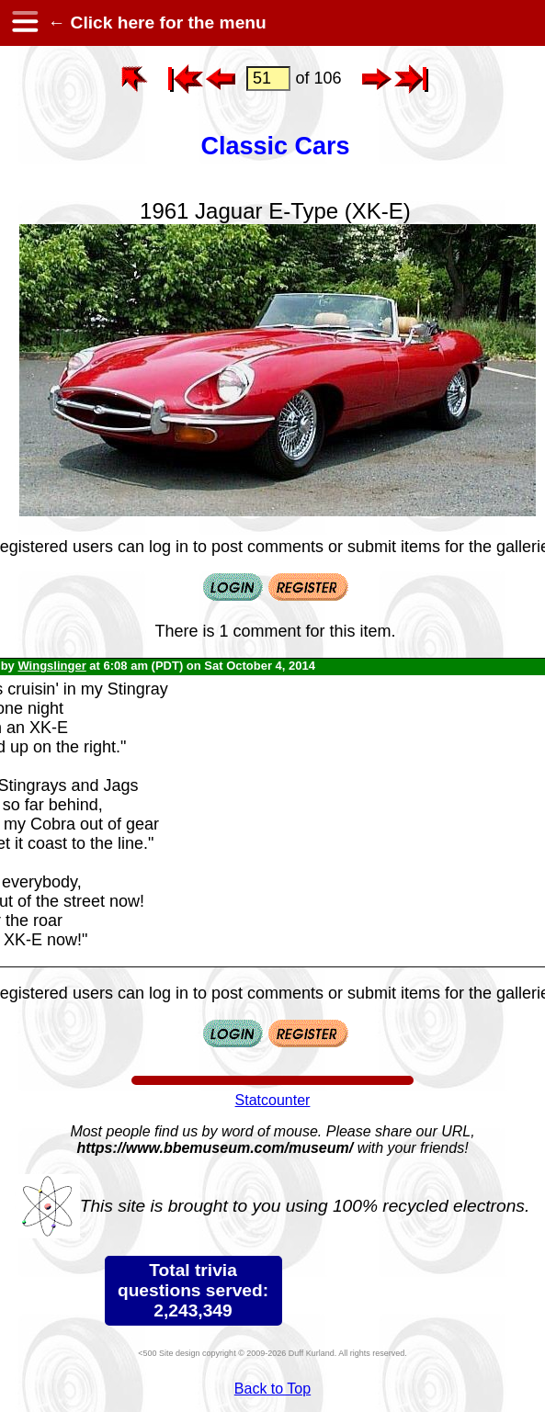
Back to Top (272, 1388)
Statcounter (273, 1100)
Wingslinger (51, 665)
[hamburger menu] (24, 23)
